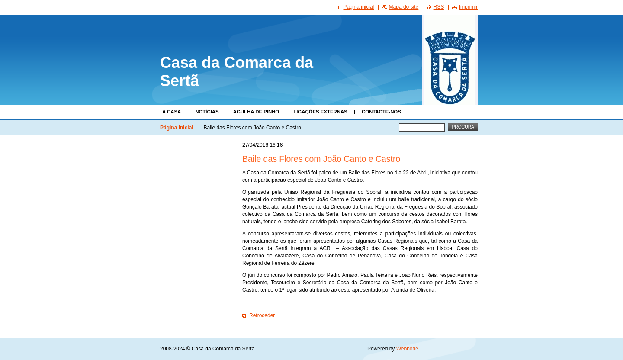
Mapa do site (404, 7)
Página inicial (176, 128)
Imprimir (468, 7)
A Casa (171, 111)
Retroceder (262, 315)
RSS (439, 7)
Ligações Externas (320, 111)
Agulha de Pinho (256, 111)
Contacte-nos (381, 111)
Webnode (407, 349)
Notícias (206, 111)
